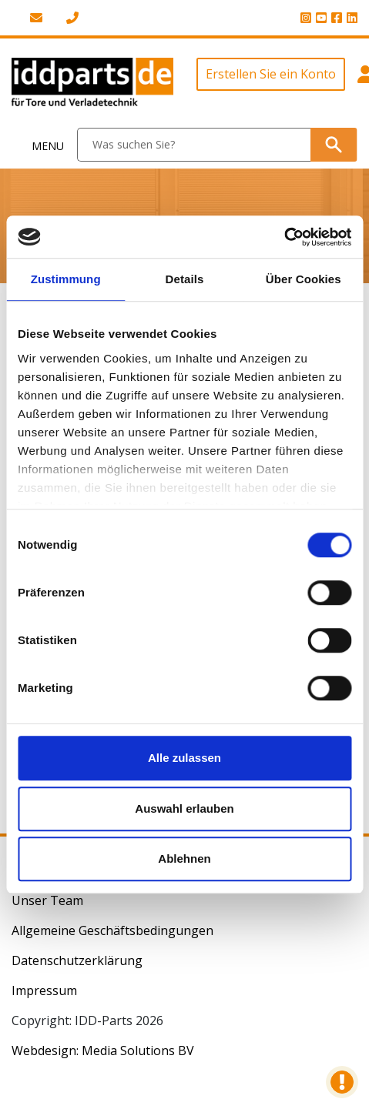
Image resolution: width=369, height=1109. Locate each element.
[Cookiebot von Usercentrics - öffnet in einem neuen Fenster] (283, 237)
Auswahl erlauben (184, 808)
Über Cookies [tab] (303, 279)
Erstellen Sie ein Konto (271, 73)
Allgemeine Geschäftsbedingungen (112, 930)
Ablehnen (184, 858)
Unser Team (47, 900)
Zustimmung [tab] (66, 279)
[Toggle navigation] (39, 145)
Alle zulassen (184, 757)
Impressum (44, 990)
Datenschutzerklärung (77, 960)
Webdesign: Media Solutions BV (103, 1050)
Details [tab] (185, 279)
